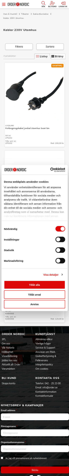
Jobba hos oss (9, 360)
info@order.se (50, 387)
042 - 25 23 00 (53, 383)
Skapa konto (8, 383)
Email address (9, 410)
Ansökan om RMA (45, 352)
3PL (4, 339)
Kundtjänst (45, 334)
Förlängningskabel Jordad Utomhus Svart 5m (27, 128)
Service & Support (45, 347)
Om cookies (41, 368)
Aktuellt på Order (11, 364)
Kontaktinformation (45, 391)
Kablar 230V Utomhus (13, 18)
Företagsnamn (9, 426)
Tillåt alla (34, 284)
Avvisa (34, 304)
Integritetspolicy (44, 364)
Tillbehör (25, 14)
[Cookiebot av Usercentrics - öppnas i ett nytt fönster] (50, 169)
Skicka (35, 469)
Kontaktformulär (44, 395)
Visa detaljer (50, 274)
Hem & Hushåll (10, 14)
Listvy (42, 56)
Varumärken (8, 368)
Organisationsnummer (13, 442)
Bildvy (57, 56)
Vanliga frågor (43, 343)
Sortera (50, 46)
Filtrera (19, 46)
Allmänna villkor (43, 339)
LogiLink (9, 125)
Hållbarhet (7, 352)
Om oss (6, 343)
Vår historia (8, 347)
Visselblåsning (9, 356)
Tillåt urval (34, 294)
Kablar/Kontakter (41, 14)
